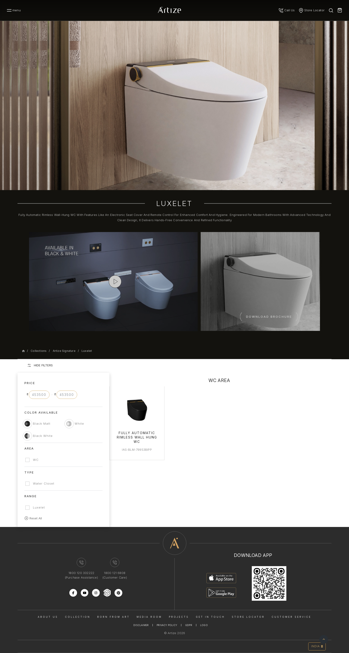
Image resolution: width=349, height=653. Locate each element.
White (79, 423)
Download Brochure (295, 316)
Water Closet (43, 483)
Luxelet (87, 351)
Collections (39, 351)
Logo (204, 625)
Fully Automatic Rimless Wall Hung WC (137, 437)
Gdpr (188, 625)
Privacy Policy (167, 625)
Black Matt (41, 423)
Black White (43, 436)
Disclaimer (141, 625)
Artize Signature (64, 351)
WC (36, 460)
